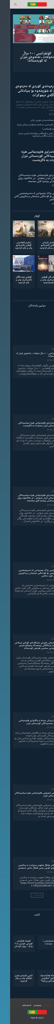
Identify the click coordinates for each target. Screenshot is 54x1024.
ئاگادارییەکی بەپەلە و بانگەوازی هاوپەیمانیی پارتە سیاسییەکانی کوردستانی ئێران (28, 722)
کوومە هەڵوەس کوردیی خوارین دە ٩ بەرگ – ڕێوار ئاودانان (14, 943)
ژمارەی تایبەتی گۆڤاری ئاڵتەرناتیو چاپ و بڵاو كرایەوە (38, 245)
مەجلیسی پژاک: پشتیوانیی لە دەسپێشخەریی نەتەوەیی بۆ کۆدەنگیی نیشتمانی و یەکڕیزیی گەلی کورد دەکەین (27, 196)
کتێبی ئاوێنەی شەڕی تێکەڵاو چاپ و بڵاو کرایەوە (14, 978)
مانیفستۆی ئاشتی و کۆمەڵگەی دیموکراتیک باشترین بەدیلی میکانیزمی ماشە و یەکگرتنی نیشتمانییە (29, 135)
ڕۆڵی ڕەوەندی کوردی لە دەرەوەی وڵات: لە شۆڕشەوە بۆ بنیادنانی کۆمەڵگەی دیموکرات (28, 90)
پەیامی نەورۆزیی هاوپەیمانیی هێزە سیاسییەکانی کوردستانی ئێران (26, 794)
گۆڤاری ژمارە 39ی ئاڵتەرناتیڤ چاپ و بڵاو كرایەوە (14, 280)
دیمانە (44, 349)
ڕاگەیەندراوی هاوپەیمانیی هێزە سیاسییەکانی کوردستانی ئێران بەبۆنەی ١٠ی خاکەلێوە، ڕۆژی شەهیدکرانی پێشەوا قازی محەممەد (29, 178)
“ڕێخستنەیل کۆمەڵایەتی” (41, 129)
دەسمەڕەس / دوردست (38, 942)
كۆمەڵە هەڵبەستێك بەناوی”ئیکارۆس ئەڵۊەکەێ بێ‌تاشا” (38, 978)
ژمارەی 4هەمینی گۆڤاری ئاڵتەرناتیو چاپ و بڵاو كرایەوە (13, 245)
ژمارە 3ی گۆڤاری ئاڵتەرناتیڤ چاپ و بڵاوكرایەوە (39, 280)
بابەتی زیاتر (27, 895)
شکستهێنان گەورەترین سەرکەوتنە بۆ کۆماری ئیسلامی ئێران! (29, 125)
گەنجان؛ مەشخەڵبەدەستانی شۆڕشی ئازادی (35, 120)
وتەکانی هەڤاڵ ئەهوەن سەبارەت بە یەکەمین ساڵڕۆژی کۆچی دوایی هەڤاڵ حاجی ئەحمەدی (28, 866)
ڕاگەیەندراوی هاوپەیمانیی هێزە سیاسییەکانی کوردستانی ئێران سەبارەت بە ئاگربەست (31, 156)
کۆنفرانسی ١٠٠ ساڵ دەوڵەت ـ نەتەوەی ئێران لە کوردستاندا (27, 57)
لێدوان (44, 418)
